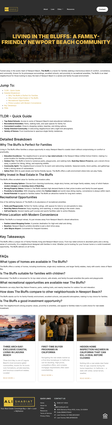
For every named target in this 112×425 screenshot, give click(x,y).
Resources (70, 9)
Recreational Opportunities (18, 100)
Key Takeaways (10, 105)
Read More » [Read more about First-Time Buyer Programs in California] (47, 375)
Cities (60, 9)
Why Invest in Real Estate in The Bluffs (23, 98)
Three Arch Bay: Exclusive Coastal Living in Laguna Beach (15, 350)
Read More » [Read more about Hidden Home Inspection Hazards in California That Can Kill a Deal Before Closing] (85, 378)
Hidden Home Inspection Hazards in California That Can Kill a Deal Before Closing (94, 352)
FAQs (6, 108)
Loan (52, 9)
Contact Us (59, 398)
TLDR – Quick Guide (12, 90)
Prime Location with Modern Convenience (24, 103)
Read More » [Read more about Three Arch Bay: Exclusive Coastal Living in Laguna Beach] (8, 378)
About (46, 9)
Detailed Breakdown (12, 93)
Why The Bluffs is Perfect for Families (23, 95)
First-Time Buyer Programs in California (52, 349)
